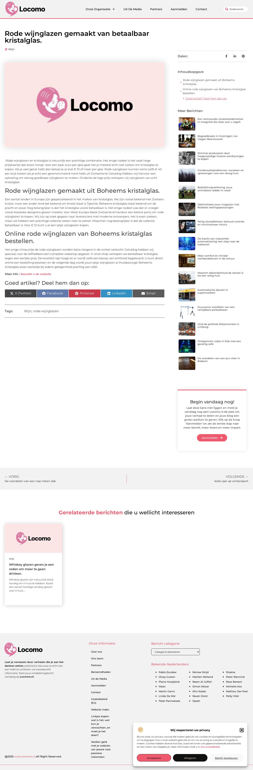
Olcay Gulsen (167, 676)
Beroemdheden (101, 671)
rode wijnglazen (46, 311)
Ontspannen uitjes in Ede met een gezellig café (219, 343)
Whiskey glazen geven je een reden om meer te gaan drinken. (31, 569)
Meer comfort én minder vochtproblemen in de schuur (216, 257)
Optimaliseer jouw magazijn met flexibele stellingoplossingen (218, 206)
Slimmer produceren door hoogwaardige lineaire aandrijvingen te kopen (221, 156)
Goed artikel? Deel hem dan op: (206, 98)
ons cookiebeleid (210, 747)
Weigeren (190, 758)
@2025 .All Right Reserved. (33, 756)
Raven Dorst (200, 695)
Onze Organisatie (100, 9)
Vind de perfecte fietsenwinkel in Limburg (218, 326)
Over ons (96, 651)
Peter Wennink (235, 676)
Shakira (230, 672)
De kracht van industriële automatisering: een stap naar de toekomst (218, 241)
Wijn (11, 49)
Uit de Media (99, 678)
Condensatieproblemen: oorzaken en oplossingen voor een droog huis (221, 172)
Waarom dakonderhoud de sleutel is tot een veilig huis (220, 274)
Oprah (196, 700)
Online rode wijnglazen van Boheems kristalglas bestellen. (214, 91)
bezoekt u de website (36, 274)
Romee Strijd (200, 672)
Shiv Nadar (199, 691)
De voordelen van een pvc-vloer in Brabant (219, 360)
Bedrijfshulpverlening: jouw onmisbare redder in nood (215, 189)
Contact (201, 9)
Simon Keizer (200, 686)
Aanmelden (179, 9)
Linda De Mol (167, 695)
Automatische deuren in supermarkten (213, 291)
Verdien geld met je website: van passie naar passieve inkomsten (101, 749)
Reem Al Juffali (202, 681)
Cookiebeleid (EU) (99, 700)
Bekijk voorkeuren (226, 758)
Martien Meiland (202, 676)
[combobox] (235, 9)
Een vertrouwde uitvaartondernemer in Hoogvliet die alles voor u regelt (220, 120)
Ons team (97, 658)
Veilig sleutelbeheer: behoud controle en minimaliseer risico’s (221, 223)
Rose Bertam (234, 681)
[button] (242, 730)
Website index (100, 709)
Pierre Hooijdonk (169, 681)
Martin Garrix (167, 691)
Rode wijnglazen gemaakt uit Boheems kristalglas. (209, 82)
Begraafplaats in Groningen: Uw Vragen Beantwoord (218, 138)
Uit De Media (133, 9)
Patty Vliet (232, 695)
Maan (162, 686)
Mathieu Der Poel (237, 691)
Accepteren (154, 758)
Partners (156, 9)
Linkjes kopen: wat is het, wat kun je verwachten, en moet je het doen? (100, 726)
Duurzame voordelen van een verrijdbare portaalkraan (216, 308)
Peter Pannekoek (169, 700)
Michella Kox (234, 686)
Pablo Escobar (168, 672)
